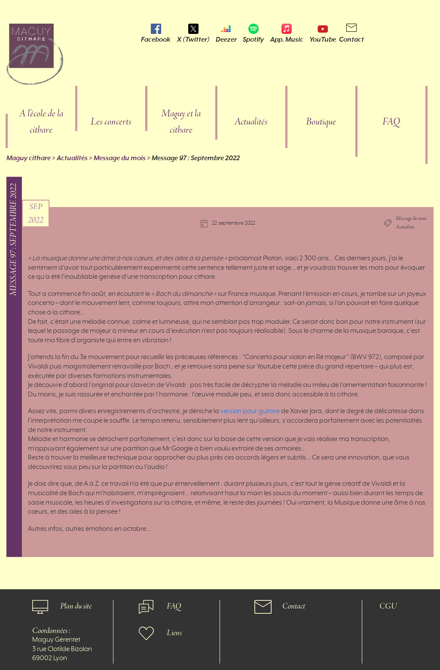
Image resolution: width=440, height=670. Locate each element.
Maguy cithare (28, 158)
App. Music (286, 39)
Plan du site (76, 606)
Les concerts (111, 122)
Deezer (226, 39)
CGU (388, 606)
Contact (351, 39)
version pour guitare (250, 411)
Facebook (156, 39)
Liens (174, 633)
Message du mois (120, 158)
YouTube (322, 39)
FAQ (391, 122)
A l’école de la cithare (41, 122)
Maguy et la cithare (181, 122)
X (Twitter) (193, 39)
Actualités (251, 122)
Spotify (253, 39)
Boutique (321, 122)
